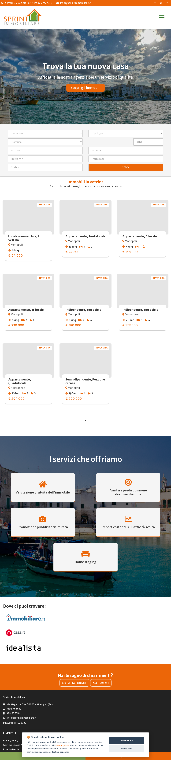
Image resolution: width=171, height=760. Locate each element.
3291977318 (11, 704)
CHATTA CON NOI (74, 674)
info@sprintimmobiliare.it (73, 2)
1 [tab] (85, 420)
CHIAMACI (101, 674)
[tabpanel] (85, 306)
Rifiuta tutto (126, 748)
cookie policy (62, 745)
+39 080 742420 (15, 2)
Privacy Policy (10, 731)
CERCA (126, 167)
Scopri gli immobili (85, 88)
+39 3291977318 (42, 2)
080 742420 (12, 700)
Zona (139, 141)
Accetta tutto (126, 740)
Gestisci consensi (60, 752)
